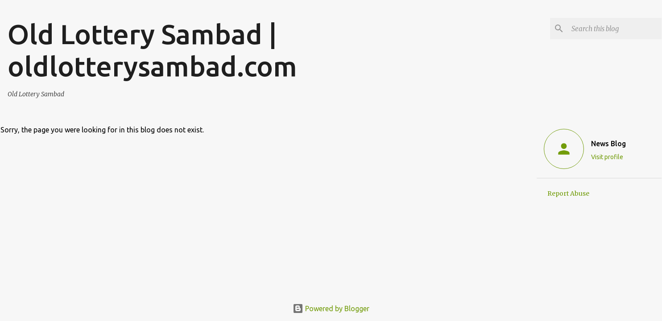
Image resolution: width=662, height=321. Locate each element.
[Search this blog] (615, 28)
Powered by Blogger (331, 309)
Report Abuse (568, 193)
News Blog (608, 144)
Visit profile (607, 156)
